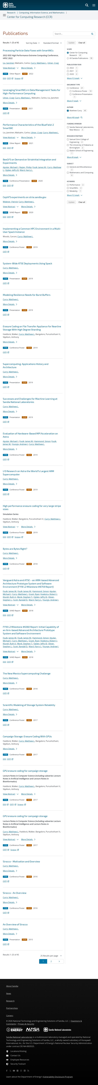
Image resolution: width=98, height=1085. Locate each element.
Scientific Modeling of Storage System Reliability (29, 705)
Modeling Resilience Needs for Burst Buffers (26, 294)
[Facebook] (7, 1070)
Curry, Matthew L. (39, 63)
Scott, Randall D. (20, 600)
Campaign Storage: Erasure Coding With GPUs (27, 736)
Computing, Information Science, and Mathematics (41, 12)
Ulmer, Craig (53, 63)
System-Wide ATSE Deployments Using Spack (27, 263)
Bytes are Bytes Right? (15, 548)
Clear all (82, 42)
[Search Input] (74, 34)
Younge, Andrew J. (20, 444)
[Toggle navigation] (4, 15)
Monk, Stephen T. (25, 597)
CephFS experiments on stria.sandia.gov (24, 197)
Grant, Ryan (34, 594)
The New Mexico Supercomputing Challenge (26, 673)
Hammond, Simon (42, 441)
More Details (28, 68)
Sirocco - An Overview (14, 892)
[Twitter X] (10, 1070)
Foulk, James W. (39, 167)
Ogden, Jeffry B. (12, 170)
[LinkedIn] (24, 1070)
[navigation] (33, 43)
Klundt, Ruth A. (9, 597)
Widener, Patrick (10, 201)
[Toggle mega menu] (94, 5)
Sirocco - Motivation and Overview (21, 861)
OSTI (10, 78)
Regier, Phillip (25, 167)
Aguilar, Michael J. (10, 167)
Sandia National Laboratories (19, 1037)
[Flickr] (17, 1070)
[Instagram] (21, 1070)
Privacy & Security (26, 1024)
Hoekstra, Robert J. (48, 594)
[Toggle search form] (86, 5)
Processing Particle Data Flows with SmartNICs (28, 50)
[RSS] (28, 1070)
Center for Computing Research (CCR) (29, 17)
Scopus (19, 78)
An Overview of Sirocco (15, 924)
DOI (4, 78)
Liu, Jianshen (8, 63)
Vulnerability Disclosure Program (58, 1076)
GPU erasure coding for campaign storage (25, 770)
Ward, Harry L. (26, 170)
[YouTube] (14, 1070)
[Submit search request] (92, 34)
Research (11, 12)
